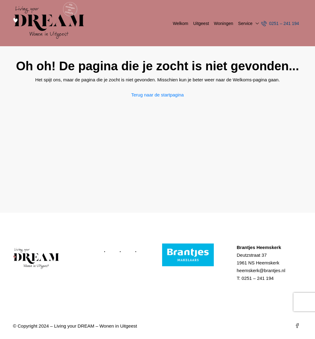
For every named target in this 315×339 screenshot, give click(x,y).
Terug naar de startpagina (157, 94)
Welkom (180, 23)
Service (245, 23)
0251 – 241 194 (280, 23)
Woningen (223, 23)
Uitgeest (201, 23)
